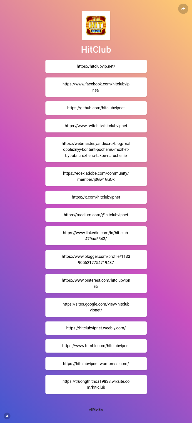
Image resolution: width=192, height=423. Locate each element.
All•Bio (96, 410)
